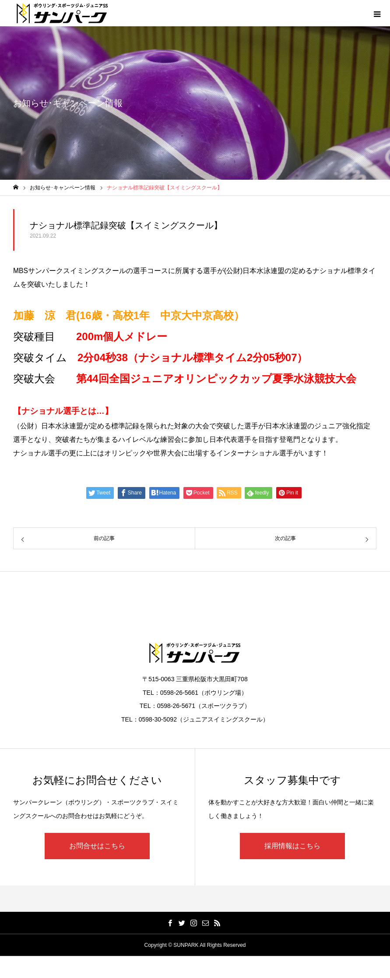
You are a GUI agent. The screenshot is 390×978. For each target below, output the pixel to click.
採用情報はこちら (292, 846)
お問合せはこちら (97, 846)
